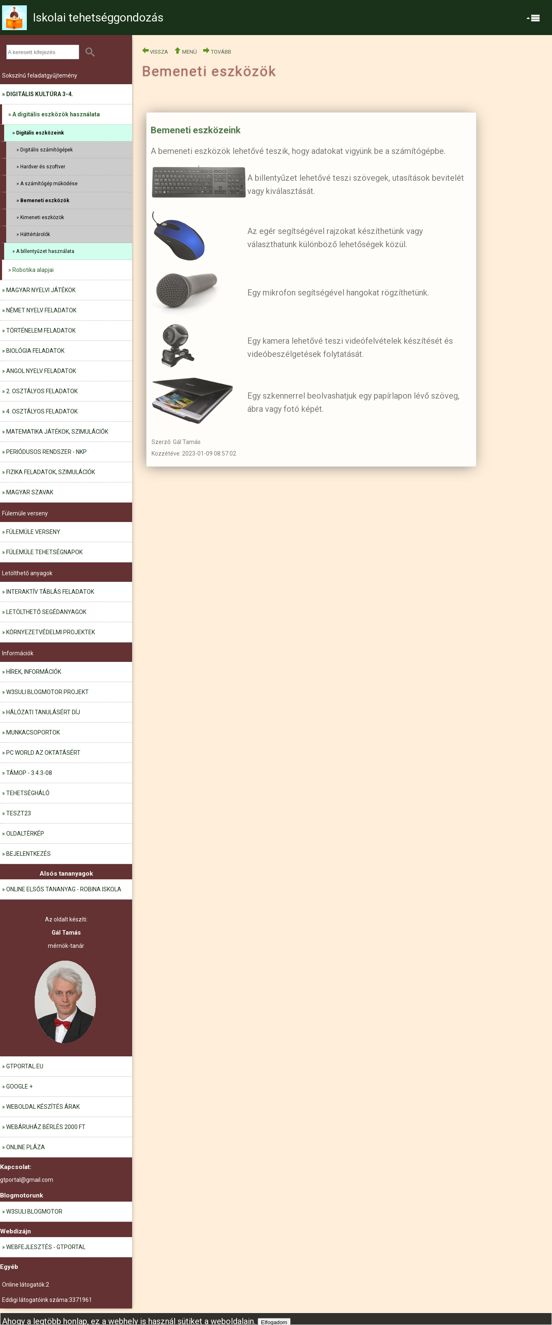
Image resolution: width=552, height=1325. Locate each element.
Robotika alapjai (33, 270)
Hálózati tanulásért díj (43, 712)
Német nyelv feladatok (41, 310)
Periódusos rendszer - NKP (46, 452)
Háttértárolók (35, 234)
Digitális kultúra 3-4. (39, 94)
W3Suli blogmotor (34, 1211)
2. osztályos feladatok (42, 391)
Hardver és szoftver (42, 167)
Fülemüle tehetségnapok (44, 552)
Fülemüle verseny (33, 532)
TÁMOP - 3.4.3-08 (29, 773)
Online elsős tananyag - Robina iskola (63, 889)
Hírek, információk (33, 671)
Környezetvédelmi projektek (50, 632)
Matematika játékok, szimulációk (57, 431)
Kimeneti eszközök (42, 217)
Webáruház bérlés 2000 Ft (45, 1127)
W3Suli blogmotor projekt (47, 692)
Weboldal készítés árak (43, 1106)
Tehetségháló (28, 793)
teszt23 (18, 813)
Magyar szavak (29, 492)
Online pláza (25, 1147)
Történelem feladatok (41, 330)
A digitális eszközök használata (56, 114)
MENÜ (185, 52)
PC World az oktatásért (43, 752)
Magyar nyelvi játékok (41, 290)
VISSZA (155, 52)
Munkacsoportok (33, 732)
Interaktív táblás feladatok (50, 591)
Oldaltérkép (25, 833)
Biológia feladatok (35, 350)
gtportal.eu (24, 1066)
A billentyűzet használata (45, 251)
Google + (19, 1086)
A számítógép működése (49, 184)
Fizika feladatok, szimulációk (50, 472)
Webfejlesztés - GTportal (45, 1247)
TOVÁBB (217, 52)
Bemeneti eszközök (44, 200)
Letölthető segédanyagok (46, 612)
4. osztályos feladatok (42, 411)
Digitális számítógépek (46, 150)
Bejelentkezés (28, 853)
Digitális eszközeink (40, 133)
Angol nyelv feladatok (41, 371)
